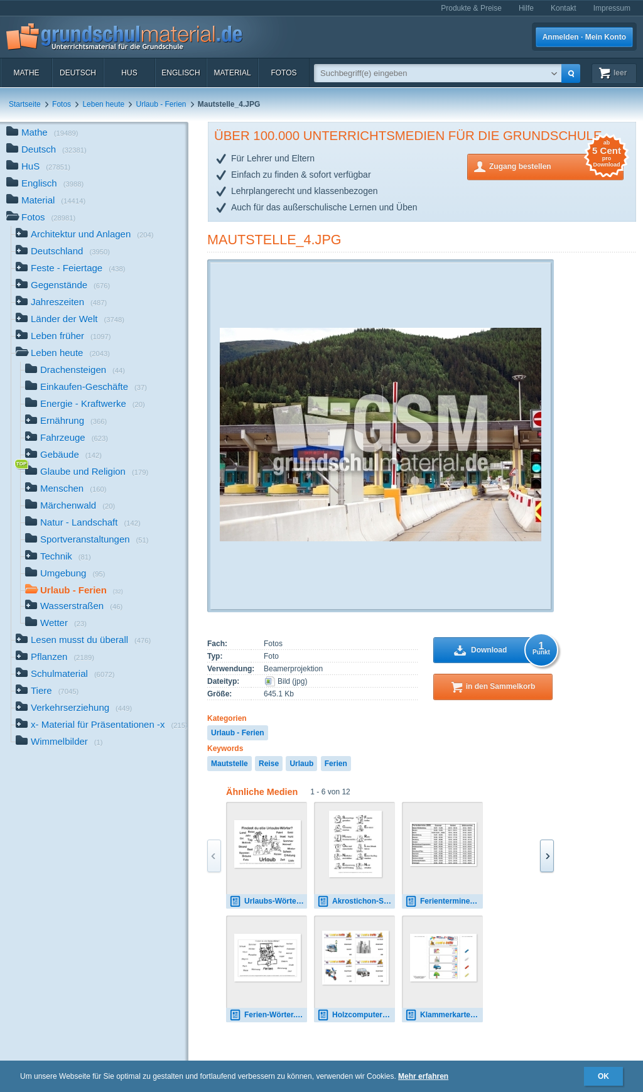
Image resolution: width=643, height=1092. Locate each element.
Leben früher (63, 337)
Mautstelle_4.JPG (274, 239)
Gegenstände (63, 286)
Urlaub (301, 763)
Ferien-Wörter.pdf (268, 1015)
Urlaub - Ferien (161, 104)
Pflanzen (55, 658)
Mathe (26, 72)
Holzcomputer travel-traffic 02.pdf (356, 1015)
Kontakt (563, 8)
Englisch (180, 72)
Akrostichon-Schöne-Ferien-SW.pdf (356, 901)
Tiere (47, 692)
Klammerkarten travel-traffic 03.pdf (444, 1015)
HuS (129, 72)
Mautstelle (229, 763)
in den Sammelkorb (501, 686)
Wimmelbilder (59, 742)
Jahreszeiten (61, 303)
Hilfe (526, 8)
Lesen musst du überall (83, 641)
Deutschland (63, 252)
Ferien (336, 763)
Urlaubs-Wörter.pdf (268, 901)
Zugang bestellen (556, 165)
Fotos (283, 72)
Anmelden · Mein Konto (584, 37)
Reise (269, 763)
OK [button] (603, 1076)
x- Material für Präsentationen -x (102, 725)
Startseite (25, 104)
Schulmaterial (65, 675)
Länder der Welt (70, 320)
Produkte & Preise (471, 8)
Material (232, 72)
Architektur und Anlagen (85, 235)
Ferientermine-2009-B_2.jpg (444, 901)
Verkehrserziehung (74, 708)
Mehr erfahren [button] (423, 1076)
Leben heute (103, 104)
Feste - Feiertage (70, 269)
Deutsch (78, 72)
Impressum (611, 8)
